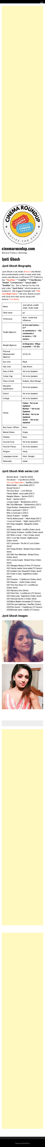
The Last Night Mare (15, 482)
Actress (27, 272)
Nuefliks (11, 280)
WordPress (26, 1143)
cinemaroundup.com (18, 248)
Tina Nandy (14, 299)
